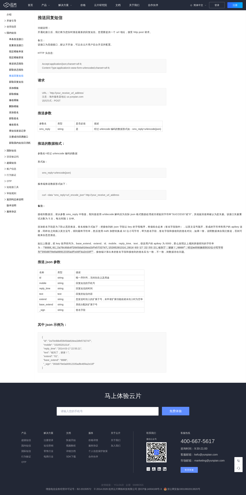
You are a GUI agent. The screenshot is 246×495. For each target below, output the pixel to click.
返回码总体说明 (15, 199)
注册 (235, 5)
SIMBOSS (139, 484)
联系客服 (189, 469)
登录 (217, 5)
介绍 (9, 14)
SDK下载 (71, 456)
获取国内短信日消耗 (20, 142)
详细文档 (71, 450)
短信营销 (48, 445)
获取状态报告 (16, 69)
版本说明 (11, 205)
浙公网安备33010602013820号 (182, 488)
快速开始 (71, 439)
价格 (83, 5)
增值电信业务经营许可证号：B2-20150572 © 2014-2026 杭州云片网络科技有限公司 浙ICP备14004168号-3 (104, 488)
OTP (23, 461)
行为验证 (26, 456)
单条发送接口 (16, 39)
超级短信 (11, 162)
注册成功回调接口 (18, 136)
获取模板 (14, 94)
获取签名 (14, 118)
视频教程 (71, 445)
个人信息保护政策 (98, 450)
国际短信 (11, 150)
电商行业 (48, 456)
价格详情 (93, 439)
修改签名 (14, 124)
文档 (118, 5)
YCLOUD (120, 484)
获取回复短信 (16, 81)
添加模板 (14, 88)
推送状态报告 (16, 63)
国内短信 (11, 32)
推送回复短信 (16, 75)
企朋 (129, 484)
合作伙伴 (153, 5)
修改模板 (14, 100)
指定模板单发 (16, 51)
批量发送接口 (16, 45)
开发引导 (11, 20)
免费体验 (175, 410)
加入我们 (115, 445)
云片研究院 (100, 5)
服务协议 (11, 211)
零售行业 (48, 450)
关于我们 (134, 5)
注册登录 (48, 439)
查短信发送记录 (17, 130)
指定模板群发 (16, 57)
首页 (30, 5)
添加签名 (14, 112)
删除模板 (14, 106)
